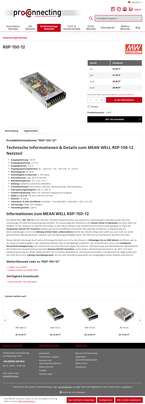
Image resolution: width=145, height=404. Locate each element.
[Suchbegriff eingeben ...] (118, 18)
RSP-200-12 (21, 327)
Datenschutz (81, 363)
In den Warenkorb (124, 99)
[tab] (12, 131)
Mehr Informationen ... (27, 401)
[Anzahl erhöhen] (102, 100)
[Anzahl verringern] (90, 100)
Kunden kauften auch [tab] (15, 296)
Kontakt (42, 370)
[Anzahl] (96, 100)
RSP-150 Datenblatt (114, 119)
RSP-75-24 (90, 327)
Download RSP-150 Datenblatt (22, 281)
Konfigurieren (105, 400)
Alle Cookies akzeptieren (129, 400)
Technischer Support (49, 356)
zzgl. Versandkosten (126, 94)
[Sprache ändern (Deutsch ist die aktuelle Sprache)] (135, 2)
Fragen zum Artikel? (17, 267)
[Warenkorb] (135, 9)
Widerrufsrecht (46, 366)
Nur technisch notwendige (81, 400)
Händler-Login (46, 374)
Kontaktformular (10, 376)
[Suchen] (91, 18)
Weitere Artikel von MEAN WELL (23, 270)
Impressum (80, 366)
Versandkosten (65, 387)
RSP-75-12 (55, 327)
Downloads (44, 353)
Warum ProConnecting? (86, 353)
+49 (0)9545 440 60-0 (13, 361)
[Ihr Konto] (125, 9)
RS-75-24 (124, 327)
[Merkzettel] (113, 9)
